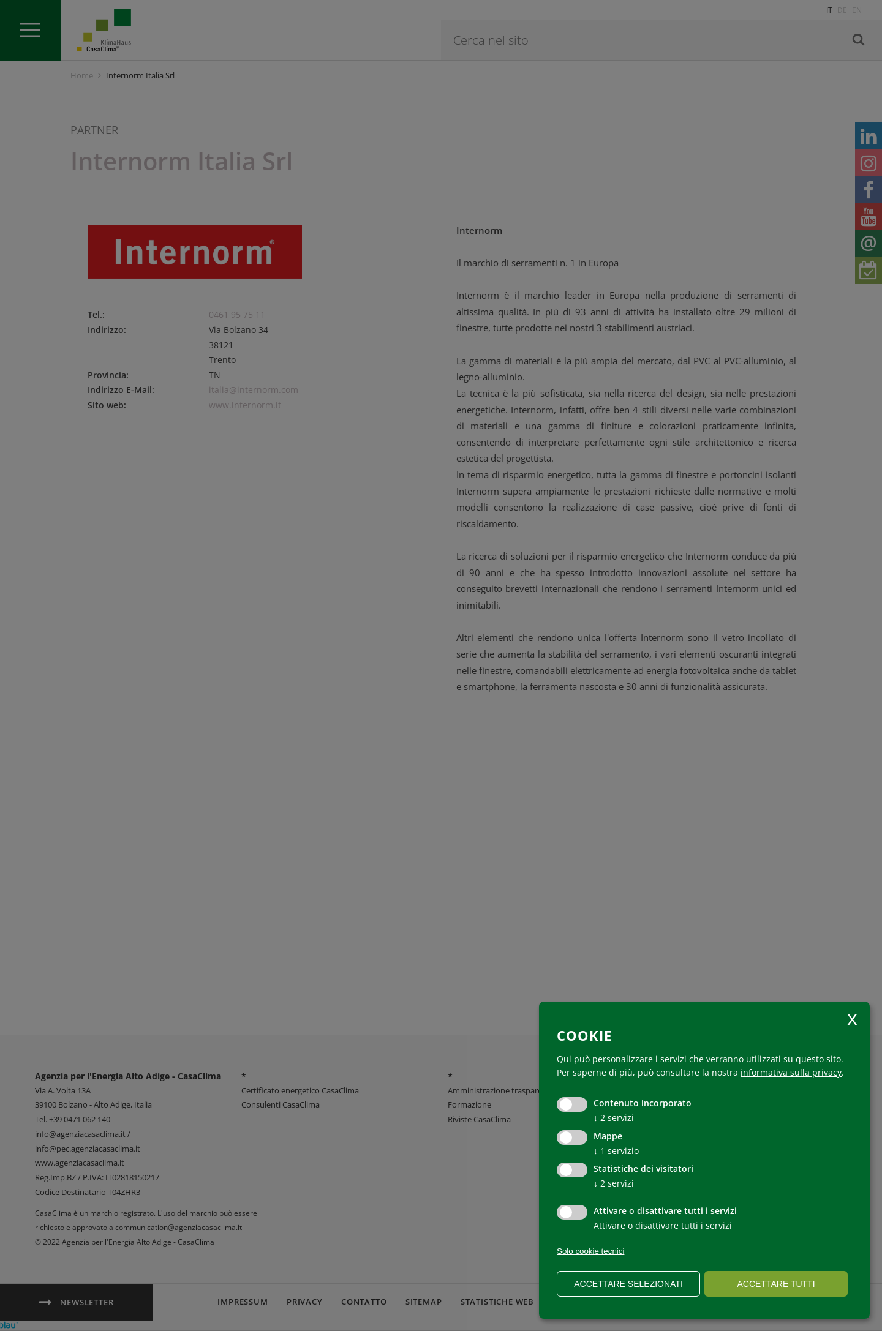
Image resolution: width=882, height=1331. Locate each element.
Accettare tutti (776, 1284)
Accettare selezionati (628, 1284)
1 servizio (616, 1151)
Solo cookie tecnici (590, 1251)
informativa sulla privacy (791, 1072)
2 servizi (614, 1117)
